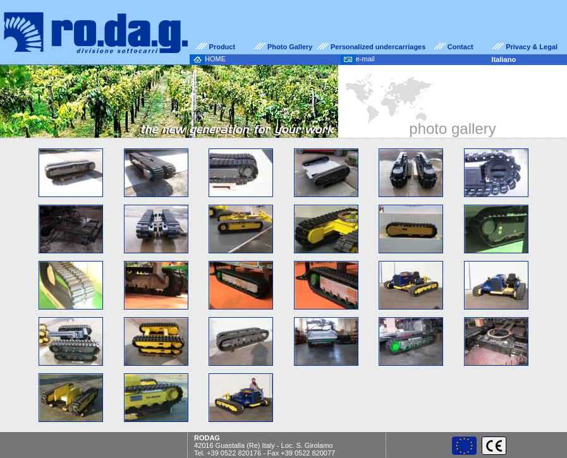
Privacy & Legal (532, 47)
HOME (208, 59)
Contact (460, 47)
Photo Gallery (290, 47)
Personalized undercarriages (378, 47)
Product (222, 47)
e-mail (358, 59)
